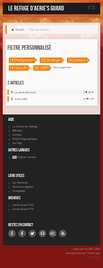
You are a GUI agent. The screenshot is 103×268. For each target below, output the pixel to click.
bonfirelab (94, 257)
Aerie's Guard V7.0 (23, 209)
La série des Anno (25, 92)
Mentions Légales (22, 186)
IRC (52, 233)
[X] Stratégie (50, 60)
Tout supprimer (62, 67)
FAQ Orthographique (24, 139)
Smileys (17, 134)
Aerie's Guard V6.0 (23, 205)
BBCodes (17, 130)
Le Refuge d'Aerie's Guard (36, 8)
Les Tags (17, 143)
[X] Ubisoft (18, 67)
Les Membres (20, 182)
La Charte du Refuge (24, 126)
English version (24, 157)
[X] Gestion (77, 60)
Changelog (18, 191)
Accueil (19, 29)
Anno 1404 (21, 99)
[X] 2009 (41, 67)
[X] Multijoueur (21, 60)
